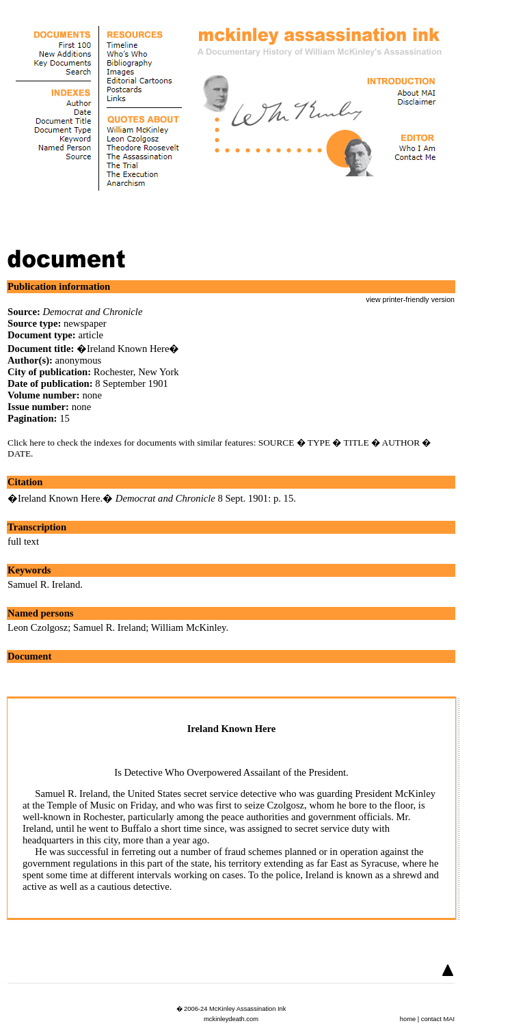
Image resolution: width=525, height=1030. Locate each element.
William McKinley (188, 627)
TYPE (319, 442)
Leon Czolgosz (38, 627)
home (408, 1019)
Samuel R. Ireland (44, 584)
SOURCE (276, 442)
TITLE (356, 442)
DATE (19, 453)
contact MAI (438, 1019)
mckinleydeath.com (231, 1019)
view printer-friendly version (410, 299)
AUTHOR (401, 442)
